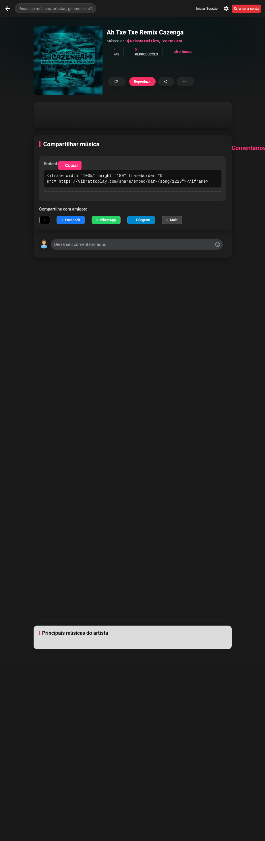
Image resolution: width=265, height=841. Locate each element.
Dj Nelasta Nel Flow (142, 40)
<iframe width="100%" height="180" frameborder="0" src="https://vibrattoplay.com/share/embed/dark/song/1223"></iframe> (132, 178)
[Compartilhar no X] (44, 220)
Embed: (51, 163)
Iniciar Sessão (207, 9)
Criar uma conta (246, 9)
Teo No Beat (171, 40)
